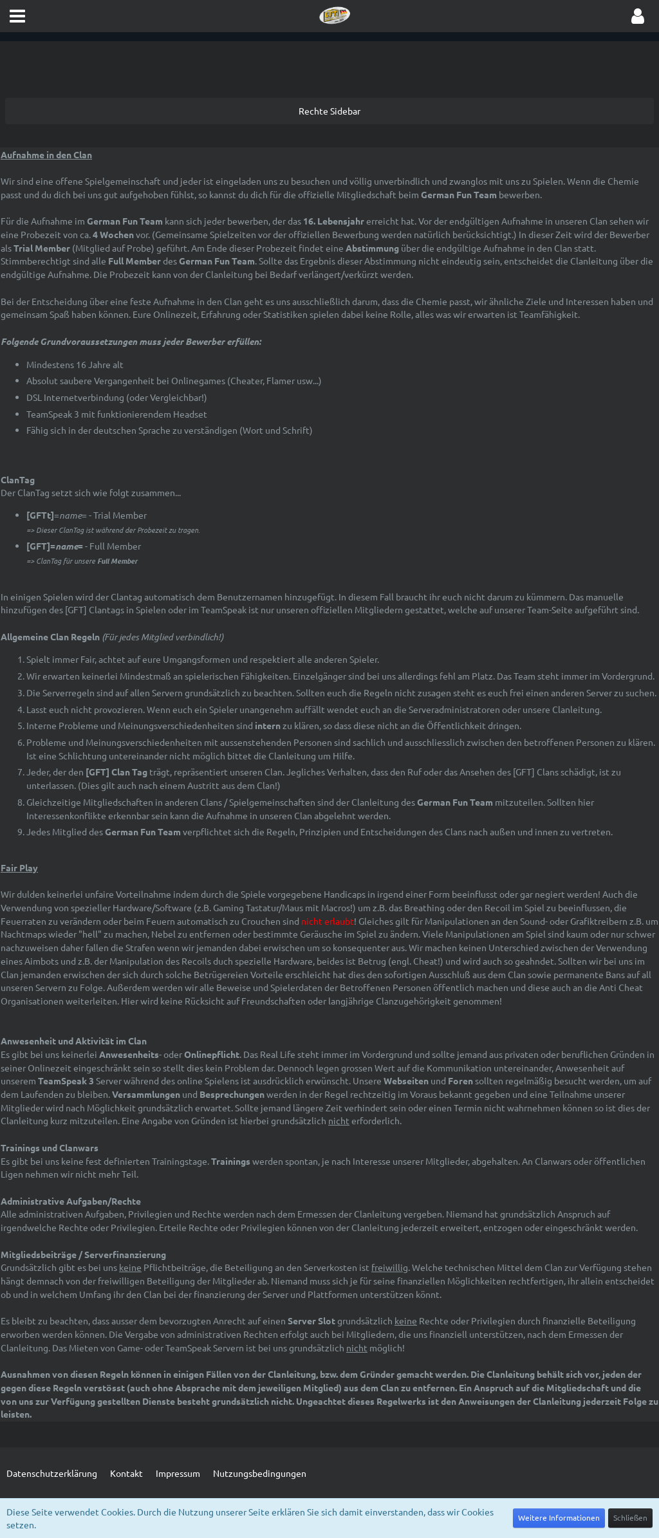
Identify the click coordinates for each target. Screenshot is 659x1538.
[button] (17, 16)
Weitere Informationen (559, 1517)
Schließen (630, 1517)
